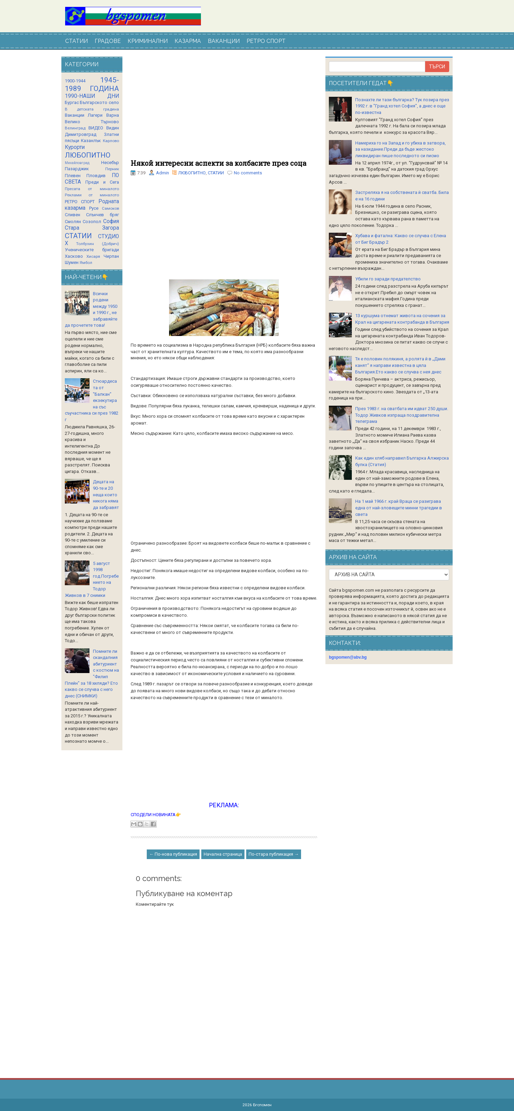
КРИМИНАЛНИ (148, 41)
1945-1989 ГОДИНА (92, 84)
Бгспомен (262, 1104)
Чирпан (111, 256)
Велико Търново (92, 121)
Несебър (110, 162)
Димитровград (80, 134)
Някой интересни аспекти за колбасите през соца (218, 163)
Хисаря (93, 256)
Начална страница (223, 854)
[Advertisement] (224, 108)
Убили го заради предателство (388, 278)
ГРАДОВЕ (108, 41)
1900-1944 (75, 80)
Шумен (72, 262)
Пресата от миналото (92, 188)
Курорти (75, 147)
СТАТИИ (76, 41)
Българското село (99, 102)
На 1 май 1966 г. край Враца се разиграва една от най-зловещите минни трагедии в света (398, 508)
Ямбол (86, 262)
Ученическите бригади (92, 249)
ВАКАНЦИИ (224, 41)
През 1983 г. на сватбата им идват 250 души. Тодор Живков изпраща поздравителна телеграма (401, 415)
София (111, 221)
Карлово (111, 140)
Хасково (74, 256)
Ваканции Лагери (84, 115)
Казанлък (91, 140)
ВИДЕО (95, 127)
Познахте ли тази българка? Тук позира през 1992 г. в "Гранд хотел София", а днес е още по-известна (402, 106)
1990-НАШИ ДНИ (92, 96)
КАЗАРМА (188, 41)
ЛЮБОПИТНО (192, 172)
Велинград (75, 128)
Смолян (73, 221)
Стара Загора (92, 228)
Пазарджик (77, 168)
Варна (112, 115)
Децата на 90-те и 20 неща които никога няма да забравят (106, 494)
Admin (162, 172)
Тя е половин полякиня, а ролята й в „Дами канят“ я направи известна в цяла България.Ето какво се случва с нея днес (400, 365)
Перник (112, 168)
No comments (248, 172)
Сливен (72, 214)
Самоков (110, 208)
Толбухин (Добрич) (97, 243)
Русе (93, 208)
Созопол (92, 221)
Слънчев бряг (102, 214)
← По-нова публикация (173, 854)
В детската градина (92, 109)
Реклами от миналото (92, 195)
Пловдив (96, 175)
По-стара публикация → (274, 854)
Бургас (72, 102)
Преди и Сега (102, 182)
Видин (112, 127)
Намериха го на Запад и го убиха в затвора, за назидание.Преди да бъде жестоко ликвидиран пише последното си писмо (400, 149)
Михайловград (77, 163)
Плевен (73, 175)
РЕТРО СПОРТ (266, 41)
